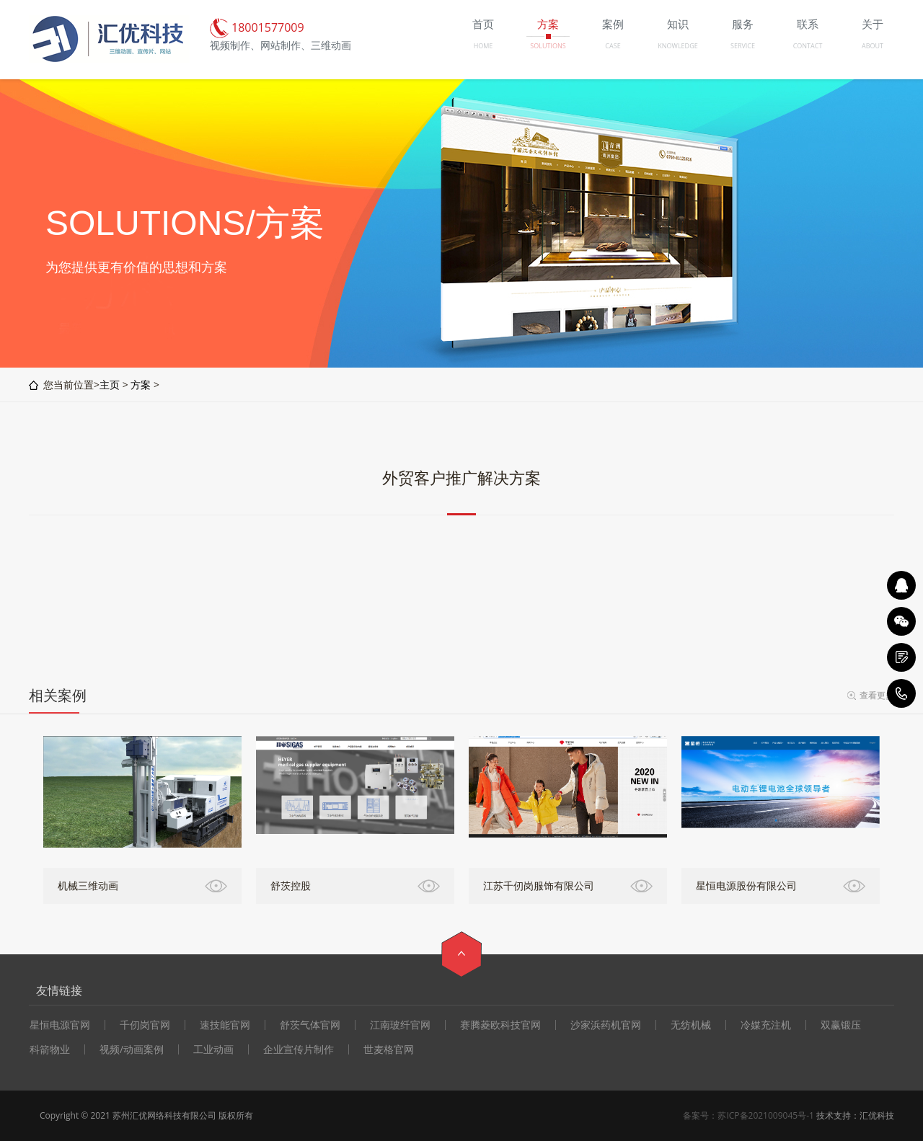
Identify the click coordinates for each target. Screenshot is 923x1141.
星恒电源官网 (60, 1025)
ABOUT (872, 46)
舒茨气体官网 (310, 1025)
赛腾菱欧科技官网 (500, 1025)
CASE (612, 46)
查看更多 (877, 695)
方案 (141, 384)
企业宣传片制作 (298, 1049)
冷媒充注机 (766, 1025)
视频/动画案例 (132, 1049)
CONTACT (808, 46)
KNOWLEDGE (677, 46)
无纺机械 (691, 1025)
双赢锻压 (841, 1025)
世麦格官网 (388, 1049)
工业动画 (213, 1049)
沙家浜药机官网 (605, 1025)
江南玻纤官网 (400, 1025)
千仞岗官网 (145, 1025)
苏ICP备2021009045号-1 (765, 1115)
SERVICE (742, 46)
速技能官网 (225, 1025)
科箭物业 (50, 1049)
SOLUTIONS (547, 46)
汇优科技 (877, 1115)
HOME (483, 46)
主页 (110, 384)
